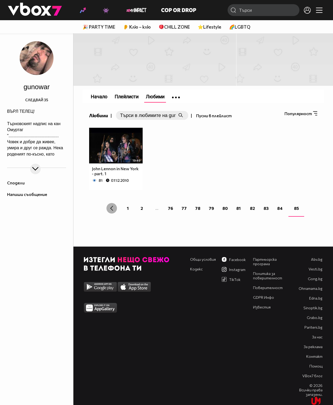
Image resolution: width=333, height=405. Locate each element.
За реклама (313, 346)
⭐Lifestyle (209, 27)
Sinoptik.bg (313, 308)
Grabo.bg (315, 317)
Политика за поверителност (267, 275)
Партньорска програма (265, 261)
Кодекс (196, 269)
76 (170, 208)
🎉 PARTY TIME (99, 27)
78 (197, 208)
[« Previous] (111, 208)
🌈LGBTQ (239, 27)
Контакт (314, 356)
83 (266, 208)
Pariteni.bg (313, 327)
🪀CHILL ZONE (174, 27)
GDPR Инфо (263, 297)
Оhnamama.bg (311, 288)
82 (252, 208)
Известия (262, 307)
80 (225, 208)
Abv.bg (317, 259)
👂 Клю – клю (137, 27)
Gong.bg (315, 278)
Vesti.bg (316, 269)
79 (211, 208)
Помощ (316, 366)
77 (184, 208)
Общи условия (203, 259)
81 (238, 208)
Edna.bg (316, 298)
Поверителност (268, 287)
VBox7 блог (312, 376)
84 (280, 208)
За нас (317, 337)
